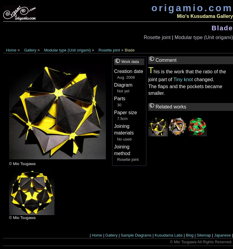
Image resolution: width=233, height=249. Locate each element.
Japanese (222, 235)
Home (11, 50)
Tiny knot (183, 79)
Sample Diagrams (136, 235)
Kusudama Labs (168, 235)
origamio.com (192, 7)
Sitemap (204, 235)
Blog (190, 235)
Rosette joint (157, 37)
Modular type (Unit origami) (204, 37)
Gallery (30, 50)
